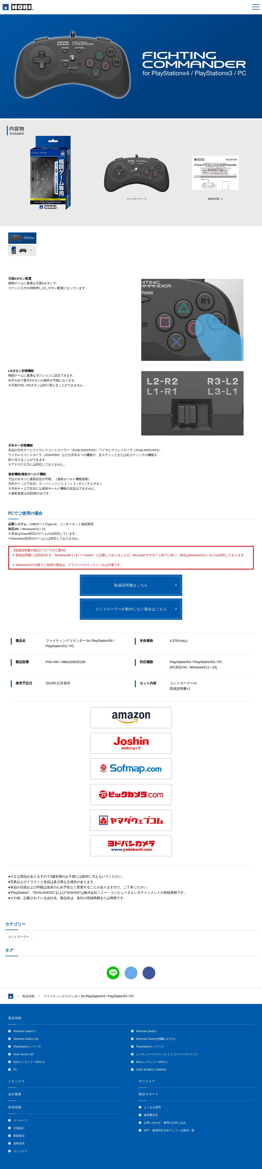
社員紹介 (19, 1128)
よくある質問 (152, 1107)
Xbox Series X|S (23, 1054)
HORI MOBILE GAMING (151, 1069)
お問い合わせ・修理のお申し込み (165, 1122)
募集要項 (19, 1135)
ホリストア (147, 1081)
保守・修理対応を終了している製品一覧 (169, 1130)
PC (15, 1069)
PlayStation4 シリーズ (27, 1046)
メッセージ (20, 1120)
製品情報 (28, 996)
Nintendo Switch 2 (24, 1031)
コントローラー (18, 937)
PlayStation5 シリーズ (150, 1046)
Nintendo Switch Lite (25, 1038)
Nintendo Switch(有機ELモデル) (155, 1038)
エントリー (20, 1151)
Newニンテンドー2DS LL (29, 1061)
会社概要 (14, 1094)
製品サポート (149, 1094)
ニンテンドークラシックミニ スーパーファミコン (167, 1054)
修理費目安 (151, 1114)
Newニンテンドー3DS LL (152, 1061)
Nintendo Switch (146, 1031)
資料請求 (19, 1143)
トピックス (16, 1081)
